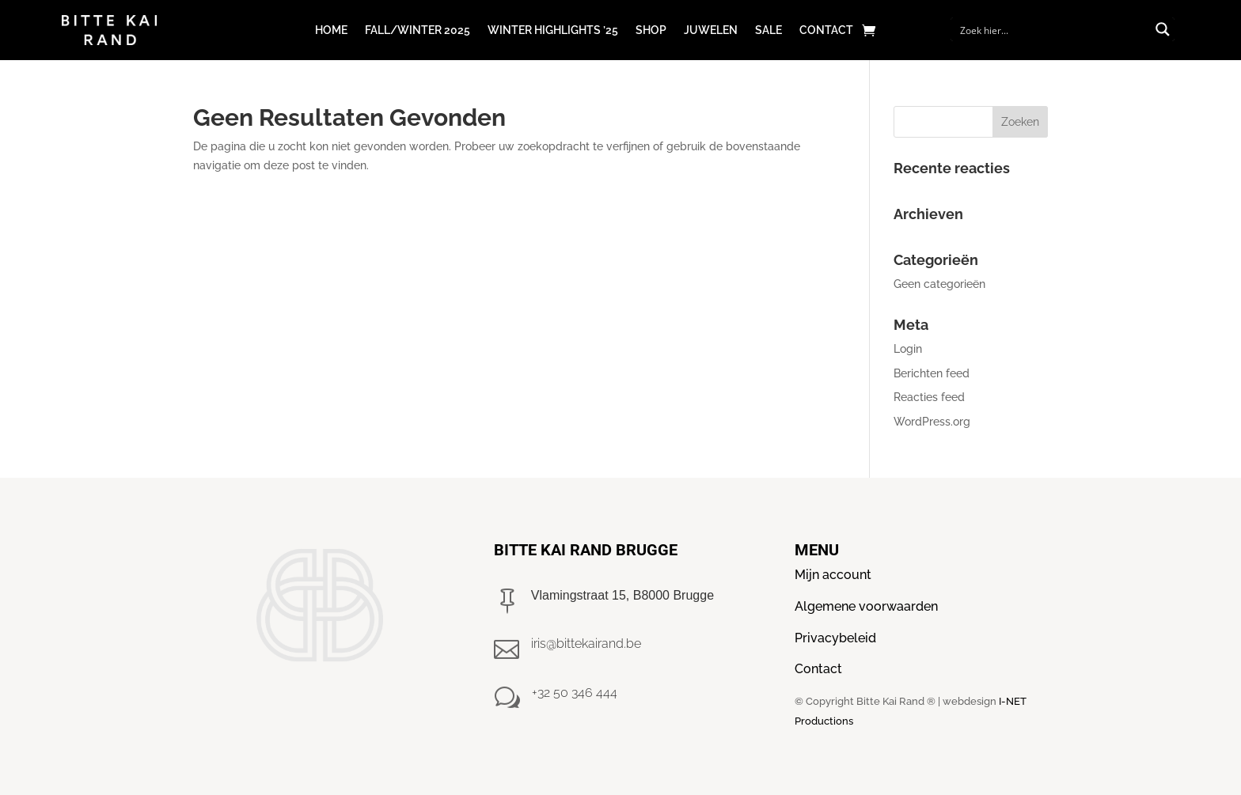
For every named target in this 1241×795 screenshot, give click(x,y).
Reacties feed (929, 397)
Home (331, 30)
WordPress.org (932, 421)
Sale (768, 30)
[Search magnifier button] (1163, 29)
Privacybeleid (835, 637)
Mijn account (833, 574)
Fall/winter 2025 (417, 30)
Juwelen (711, 30)
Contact (826, 30)
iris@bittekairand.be (586, 643)
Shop (651, 30)
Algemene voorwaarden (866, 606)
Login (908, 349)
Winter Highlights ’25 (553, 30)
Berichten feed (932, 373)
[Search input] (1052, 29)
